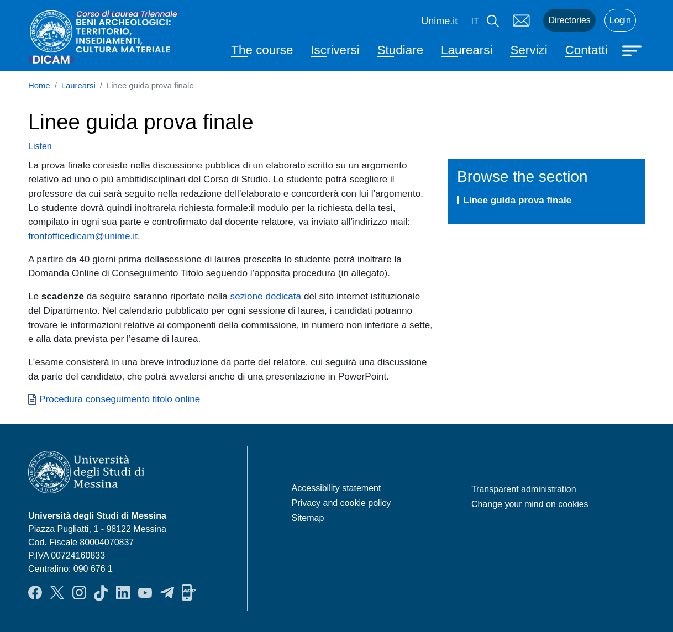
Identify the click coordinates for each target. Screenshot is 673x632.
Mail (521, 20)
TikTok (101, 592)
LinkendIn (123, 592)
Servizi (528, 50)
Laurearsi (466, 50)
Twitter (57, 592)
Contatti (586, 50)
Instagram (79, 592)
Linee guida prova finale (517, 200)
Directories (569, 20)
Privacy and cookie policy (341, 503)
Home (39, 85)
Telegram (167, 592)
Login (620, 20)
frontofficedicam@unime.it (83, 235)
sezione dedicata (266, 296)
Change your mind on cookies (529, 504)
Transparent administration (523, 489)
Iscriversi (335, 50)
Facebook (35, 592)
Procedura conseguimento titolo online (119, 398)
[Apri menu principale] (633, 50)
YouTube (145, 592)
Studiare (400, 50)
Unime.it (439, 21)
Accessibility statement (336, 488)
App (189, 592)
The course (262, 50)
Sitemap (308, 518)
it (475, 21)
